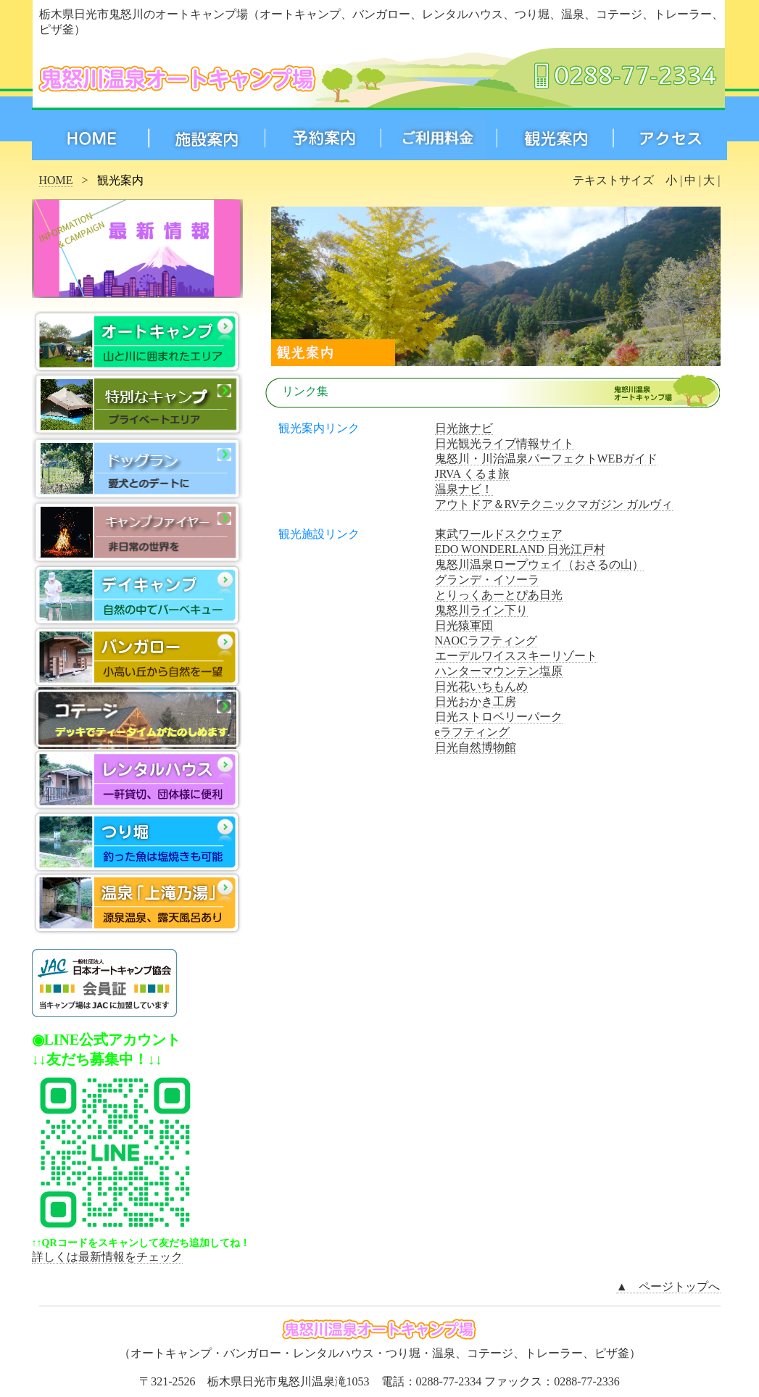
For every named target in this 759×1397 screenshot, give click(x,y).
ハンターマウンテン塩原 (499, 671)
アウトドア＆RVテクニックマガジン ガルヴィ (554, 504)
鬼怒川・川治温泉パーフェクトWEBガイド (546, 458)
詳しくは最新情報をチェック (107, 1257)
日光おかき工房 (475, 701)
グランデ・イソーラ (487, 579)
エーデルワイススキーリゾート (516, 656)
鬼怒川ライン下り (481, 610)
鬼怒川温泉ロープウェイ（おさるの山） (539, 564)
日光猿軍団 (464, 625)
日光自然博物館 (475, 747)
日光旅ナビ (464, 428)
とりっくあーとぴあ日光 (499, 595)
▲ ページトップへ (668, 1286)
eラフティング (472, 732)
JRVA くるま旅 (472, 474)
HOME (56, 180)
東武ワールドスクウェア (499, 534)
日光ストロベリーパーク (499, 716)
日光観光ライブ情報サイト (504, 443)
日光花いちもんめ (481, 686)
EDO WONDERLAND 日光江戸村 (520, 549)
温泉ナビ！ (464, 489)
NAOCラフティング (486, 640)
